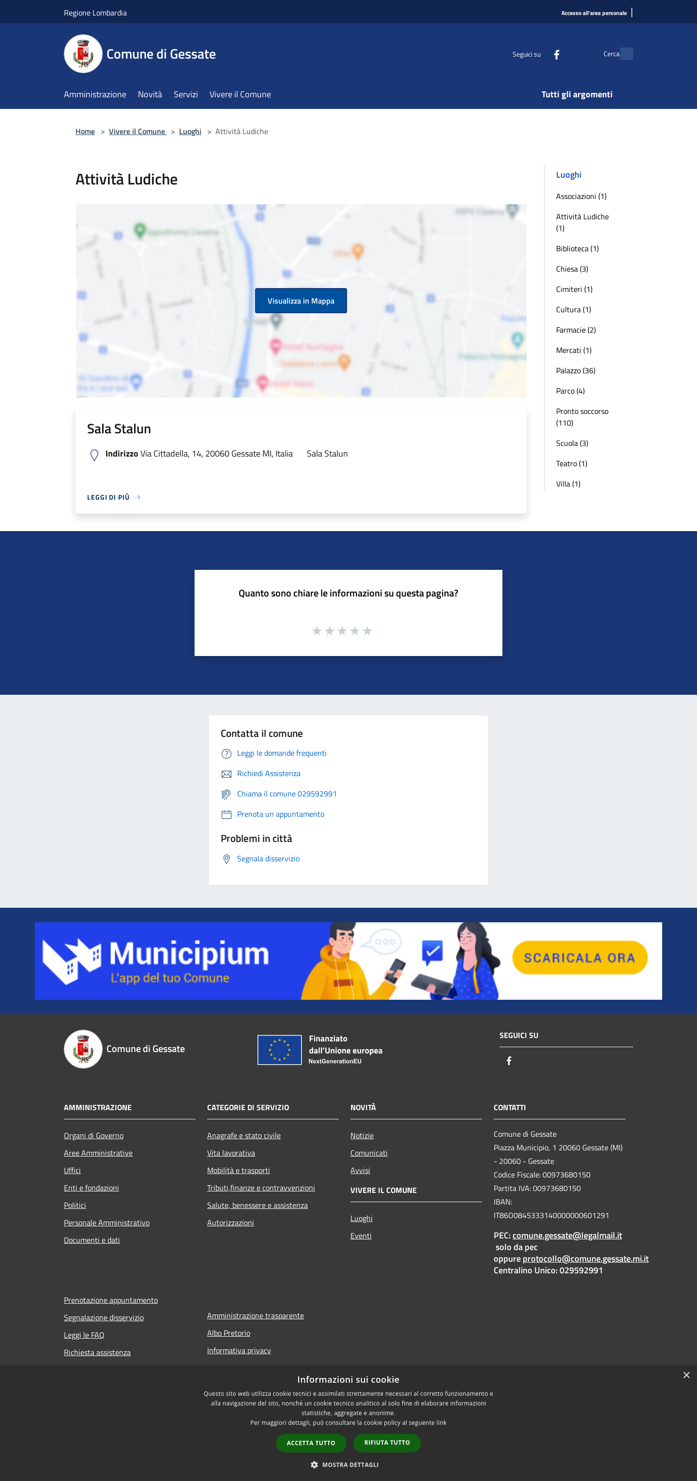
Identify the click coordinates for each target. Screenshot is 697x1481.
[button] (348, 1464)
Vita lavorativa (231, 1153)
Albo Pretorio (228, 1333)
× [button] (686, 1375)
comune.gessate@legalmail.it (567, 1235)
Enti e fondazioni (91, 1187)
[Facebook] (535, 53)
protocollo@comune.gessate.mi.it (586, 1258)
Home (85, 131)
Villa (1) (568, 483)
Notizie (362, 1135)
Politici (75, 1205)
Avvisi (360, 1170)
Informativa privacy (239, 1350)
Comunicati (369, 1153)
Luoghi (190, 131)
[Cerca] (621, 53)
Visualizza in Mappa (301, 300)
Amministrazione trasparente (255, 1315)
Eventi (361, 1235)
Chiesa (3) (572, 269)
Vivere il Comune (138, 131)
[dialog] (348, 1423)
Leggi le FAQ (84, 1335)
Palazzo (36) (575, 370)
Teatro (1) (571, 463)
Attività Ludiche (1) (582, 222)
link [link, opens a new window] (442, 1423)
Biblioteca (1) (577, 248)
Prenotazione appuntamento (111, 1300)
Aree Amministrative (98, 1153)
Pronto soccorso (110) (582, 416)
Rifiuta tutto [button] (387, 1442)
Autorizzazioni (230, 1222)
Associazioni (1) (581, 196)
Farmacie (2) (576, 330)
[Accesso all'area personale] (594, 13)
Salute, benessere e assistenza (257, 1205)
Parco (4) (570, 391)
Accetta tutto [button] (311, 1443)
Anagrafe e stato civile (244, 1135)
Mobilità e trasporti (238, 1170)
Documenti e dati (92, 1240)
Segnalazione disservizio (104, 1317)
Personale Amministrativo (107, 1222)
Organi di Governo (93, 1135)
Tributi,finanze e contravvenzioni (261, 1187)
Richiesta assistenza (97, 1352)
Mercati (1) (573, 350)
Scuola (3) (572, 443)
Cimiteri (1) (574, 289)
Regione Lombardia (95, 12)
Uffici (72, 1170)
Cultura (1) (573, 309)
